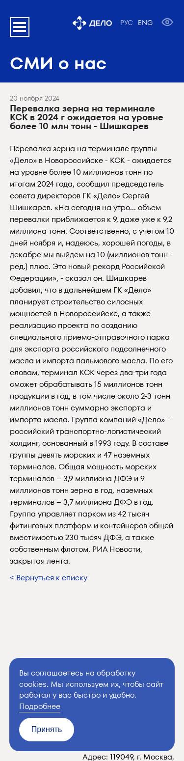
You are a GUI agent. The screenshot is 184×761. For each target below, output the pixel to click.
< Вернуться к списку (48, 577)
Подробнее (39, 706)
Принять (46, 729)
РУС (126, 22)
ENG (145, 22)
